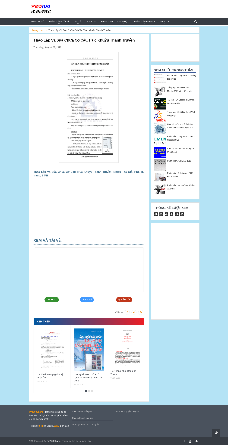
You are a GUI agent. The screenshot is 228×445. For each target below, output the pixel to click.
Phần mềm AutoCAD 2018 (179, 161)
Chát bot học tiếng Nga (82, 418)
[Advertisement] (15, 73)
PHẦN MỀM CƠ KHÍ (59, 21)
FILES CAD (107, 21)
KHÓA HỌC (123, 21)
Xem (52, 299)
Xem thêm (43, 321)
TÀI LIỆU (78, 21)
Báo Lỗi (124, 299)
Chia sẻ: (119, 312)
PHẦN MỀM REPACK (144, 21)
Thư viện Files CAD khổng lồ (85, 424)
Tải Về (87, 299)
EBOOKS (91, 21)
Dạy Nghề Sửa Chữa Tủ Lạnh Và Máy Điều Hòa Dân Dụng (88, 377)
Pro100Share (53, 441)
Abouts (164, 21)
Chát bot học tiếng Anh (82, 411)
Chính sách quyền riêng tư (127, 411)
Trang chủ (37, 21)
